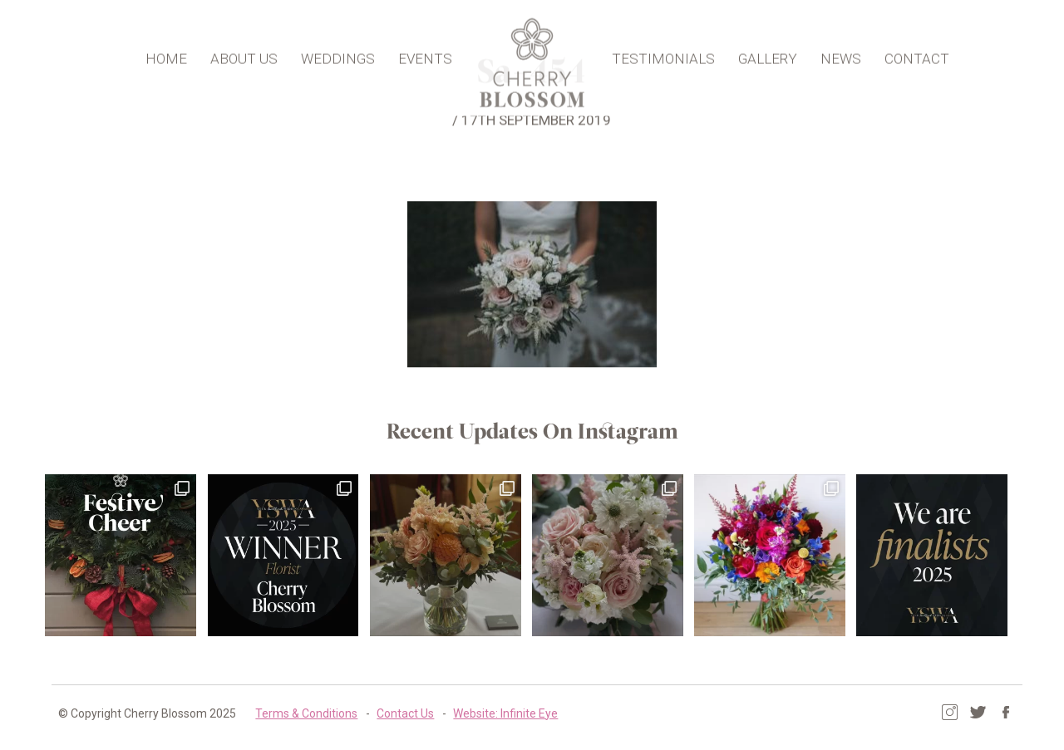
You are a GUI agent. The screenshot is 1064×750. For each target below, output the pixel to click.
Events (427, 55)
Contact (915, 55)
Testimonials (661, 55)
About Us (245, 55)
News (839, 55)
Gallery (766, 55)
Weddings (340, 55)
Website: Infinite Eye (497, 712)
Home (168, 55)
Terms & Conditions (298, 712)
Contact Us (397, 712)
